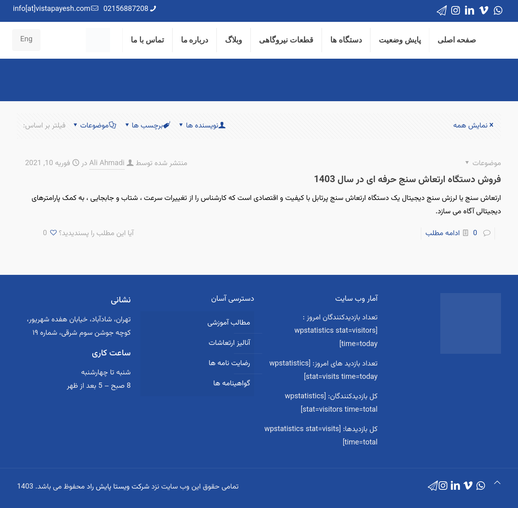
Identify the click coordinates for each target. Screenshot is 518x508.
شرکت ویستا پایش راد (118, 487)
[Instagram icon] (455, 11)
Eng (26, 39)
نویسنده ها (201, 126)
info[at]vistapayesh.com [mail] (51, 9)
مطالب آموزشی (228, 323)
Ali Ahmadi (107, 163)
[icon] (442, 11)
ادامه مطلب (442, 233)
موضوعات (94, 126)
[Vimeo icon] (484, 11)
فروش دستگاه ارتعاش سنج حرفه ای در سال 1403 (407, 179)
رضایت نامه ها (229, 363)
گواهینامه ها (231, 383)
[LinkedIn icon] (470, 11)
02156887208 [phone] (125, 9)
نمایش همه (474, 126)
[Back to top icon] (497, 483)
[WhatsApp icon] (498, 11)
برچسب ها (146, 126)
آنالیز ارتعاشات (229, 343)
